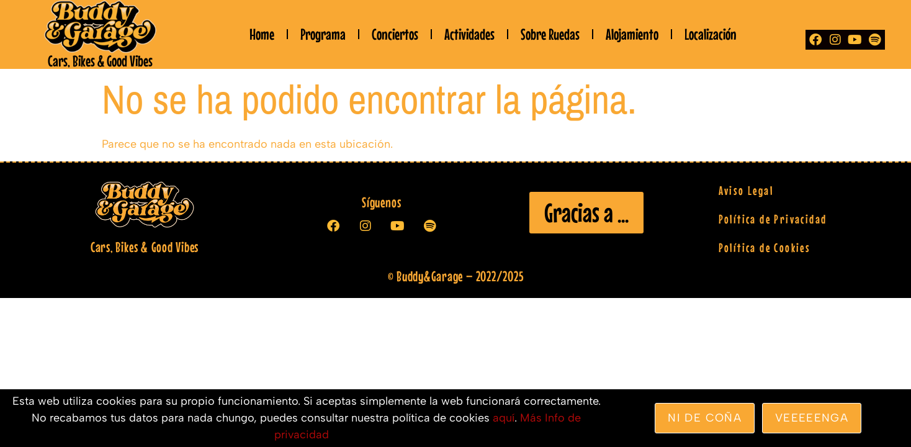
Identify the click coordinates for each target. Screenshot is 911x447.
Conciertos (395, 34)
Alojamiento (632, 34)
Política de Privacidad (773, 219)
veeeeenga (811, 418)
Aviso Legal (746, 190)
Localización (710, 34)
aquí (503, 418)
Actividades (469, 34)
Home (261, 34)
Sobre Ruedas (550, 34)
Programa (323, 34)
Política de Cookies (765, 247)
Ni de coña (705, 418)
